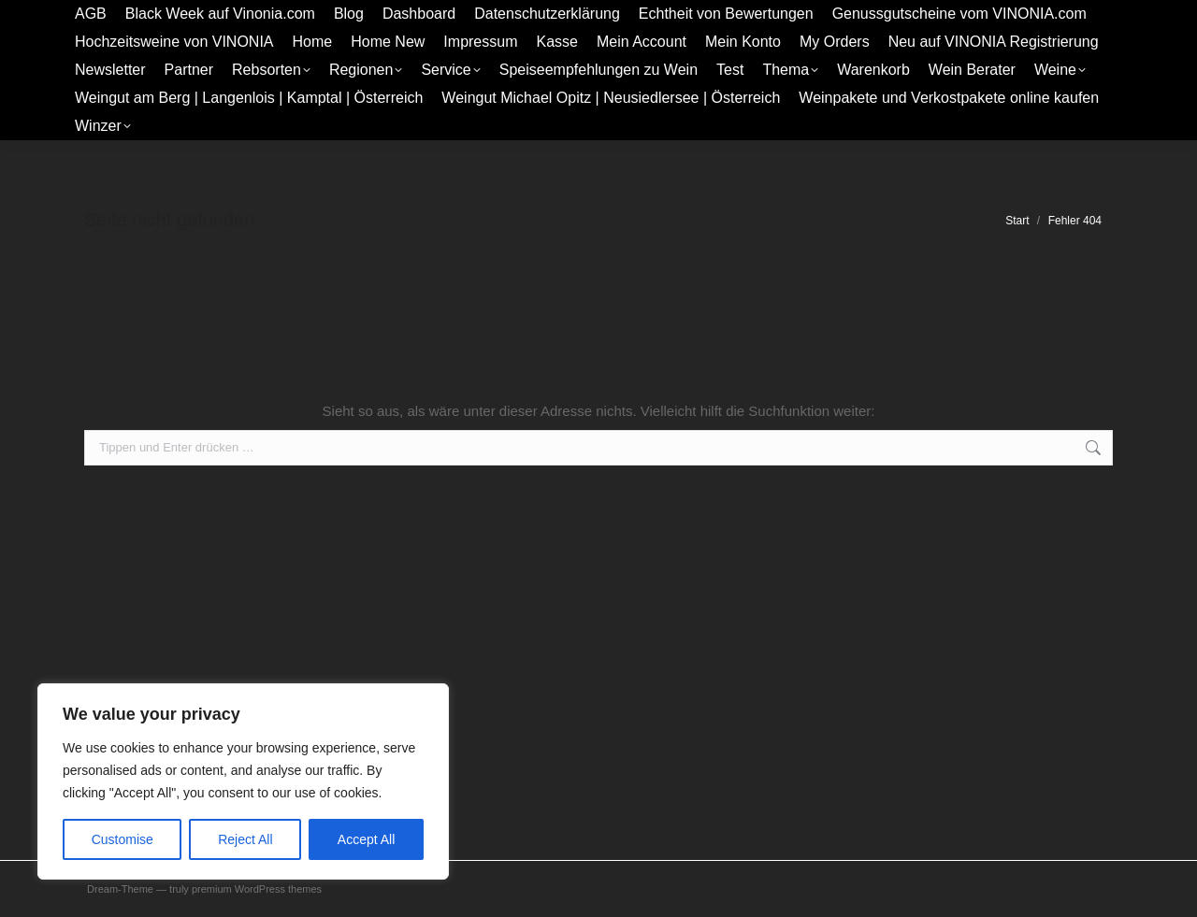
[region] (243, 781)
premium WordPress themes (257, 889)
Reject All (245, 839)
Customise (122, 839)
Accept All (366, 839)
